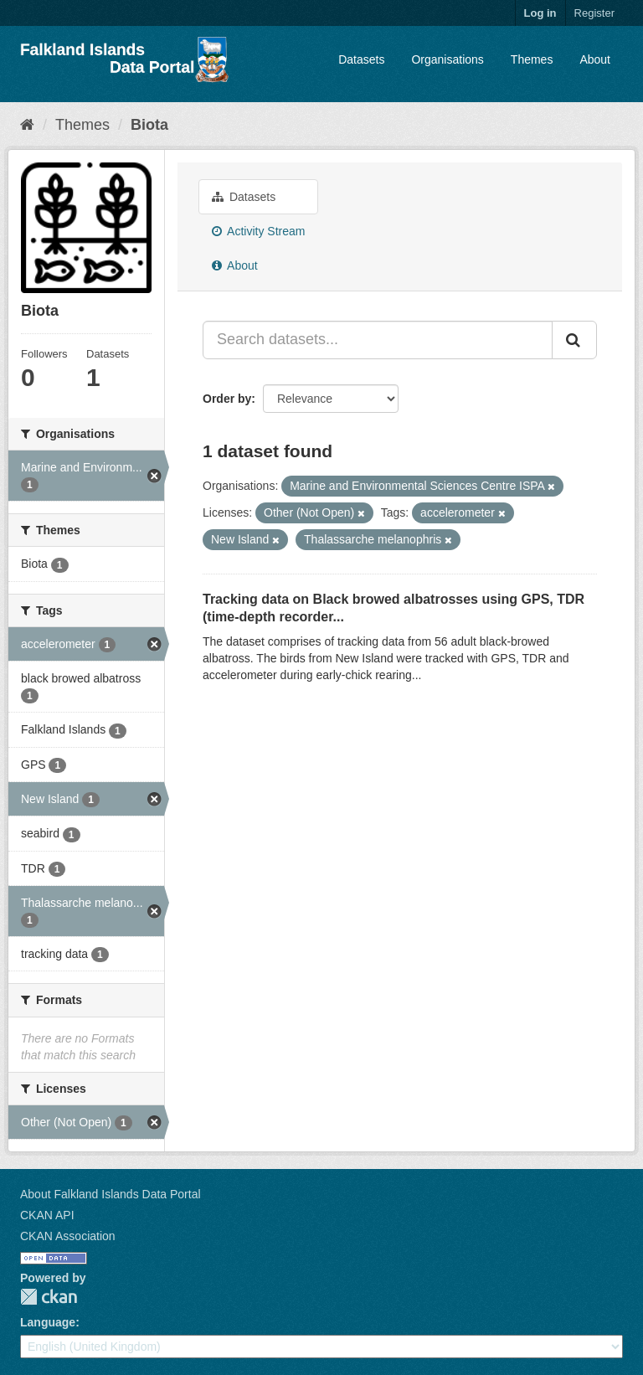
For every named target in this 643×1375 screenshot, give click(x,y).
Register (594, 13)
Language (47, 1322)
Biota (149, 124)
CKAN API (47, 1215)
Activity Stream (258, 231)
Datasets (361, 59)
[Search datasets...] (378, 340)
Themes (532, 59)
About (594, 59)
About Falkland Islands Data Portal (110, 1194)
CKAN (48, 1296)
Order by (227, 398)
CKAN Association (68, 1236)
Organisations (447, 59)
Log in (540, 13)
